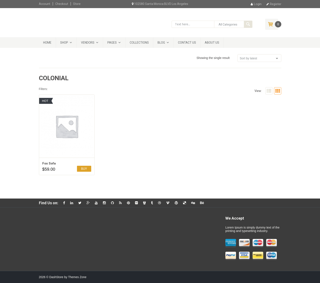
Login (256, 4)
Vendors (87, 42)
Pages (112, 42)
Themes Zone (77, 277)
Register (273, 4)
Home (47, 42)
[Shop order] (259, 58)
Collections (139, 42)
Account (44, 4)
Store (77, 4)
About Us (212, 42)
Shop (64, 42)
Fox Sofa (49, 163)
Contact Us (187, 42)
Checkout (61, 4)
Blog (161, 42)
